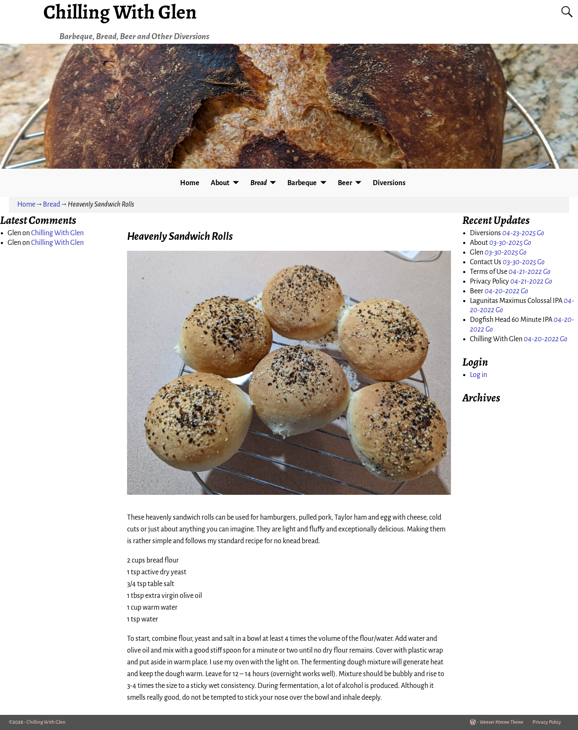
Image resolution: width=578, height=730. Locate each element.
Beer (345, 183)
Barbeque (302, 183)
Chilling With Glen (57, 233)
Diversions (389, 183)
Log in (478, 375)
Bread (258, 183)
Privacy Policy (547, 722)
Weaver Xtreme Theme (501, 722)
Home (189, 183)
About (220, 183)
